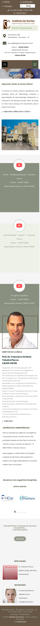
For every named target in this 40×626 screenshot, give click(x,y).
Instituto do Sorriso (16, 617)
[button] (3, 74)
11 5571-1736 (28, 10)
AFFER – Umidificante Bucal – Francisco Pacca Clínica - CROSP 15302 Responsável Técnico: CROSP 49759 (18, 180)
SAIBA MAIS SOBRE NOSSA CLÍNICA (16, 111)
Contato (8, 6)
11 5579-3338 (17, 10)
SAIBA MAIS (7, 421)
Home (7, 2)
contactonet (21, 622)
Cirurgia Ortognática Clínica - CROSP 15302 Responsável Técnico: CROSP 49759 (18, 299)
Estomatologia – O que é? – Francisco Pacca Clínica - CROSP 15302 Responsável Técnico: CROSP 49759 (18, 241)
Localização (27, 2)
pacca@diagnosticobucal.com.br (20, 43)
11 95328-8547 (21, 13)
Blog (28, 6)
